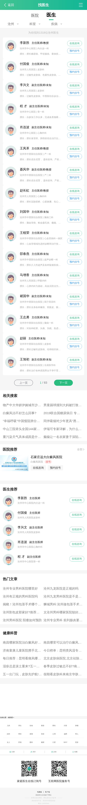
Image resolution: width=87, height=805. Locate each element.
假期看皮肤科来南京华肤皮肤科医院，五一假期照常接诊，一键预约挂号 (64, 674)
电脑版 (39, 792)
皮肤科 (40, 69)
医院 (35, 15)
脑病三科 (48, 217)
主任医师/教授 (34, 42)
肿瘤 (76, 725)
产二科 (47, 175)
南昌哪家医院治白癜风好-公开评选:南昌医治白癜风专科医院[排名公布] (23, 642)
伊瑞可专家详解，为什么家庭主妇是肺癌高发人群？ (64, 429)
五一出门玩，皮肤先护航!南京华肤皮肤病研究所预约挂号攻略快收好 (23, 674)
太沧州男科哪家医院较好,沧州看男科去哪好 (64, 612)
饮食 (31, 725)
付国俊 (22, 512)
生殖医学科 (50, 365)
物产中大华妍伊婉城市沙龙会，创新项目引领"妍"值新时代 (23, 405)
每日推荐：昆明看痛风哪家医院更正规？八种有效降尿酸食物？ (23, 658)
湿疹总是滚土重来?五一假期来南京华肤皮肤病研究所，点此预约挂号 (23, 666)
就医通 (10, 717)
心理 (54, 734)
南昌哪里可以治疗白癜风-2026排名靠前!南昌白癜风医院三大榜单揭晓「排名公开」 (64, 642)
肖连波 (22, 542)
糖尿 (42, 742)
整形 (42, 725)
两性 (54, 725)
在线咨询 (75, 43)
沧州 (11, 24)
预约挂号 (75, 50)
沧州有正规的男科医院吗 (20, 596)
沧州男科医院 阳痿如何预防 (22, 620)
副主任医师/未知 (35, 85)
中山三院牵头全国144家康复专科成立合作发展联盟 (23, 429)
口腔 (54, 742)
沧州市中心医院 (28, 48)
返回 (11, 5)
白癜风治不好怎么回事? (19, 413)
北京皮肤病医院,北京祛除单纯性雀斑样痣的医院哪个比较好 (64, 658)
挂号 (48, 461)
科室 (32, 24)
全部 (79, 449)
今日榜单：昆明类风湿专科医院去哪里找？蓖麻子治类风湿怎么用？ (64, 650)
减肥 (65, 734)
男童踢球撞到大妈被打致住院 (64, 405)
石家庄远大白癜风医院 (46, 457)
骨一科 (40, 112)
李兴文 (22, 527)
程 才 (21, 556)
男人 (76, 734)
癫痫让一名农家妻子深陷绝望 (64, 437)
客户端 (47, 792)
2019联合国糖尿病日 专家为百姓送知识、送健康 (64, 413)
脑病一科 (48, 323)
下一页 (63, 382)
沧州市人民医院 (28, 69)
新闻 (31, 734)
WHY (65, 742)
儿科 (8, 725)
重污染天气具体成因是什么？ (23, 437)
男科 (20, 734)
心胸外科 (42, 133)
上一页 (23, 382)
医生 (51, 15)
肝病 (20, 742)
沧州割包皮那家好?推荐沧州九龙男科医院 (23, 612)
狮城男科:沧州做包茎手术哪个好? (64, 604)
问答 (65, 725)
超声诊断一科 (51, 259)
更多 (76, 742)
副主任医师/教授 (35, 169)
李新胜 (22, 498)
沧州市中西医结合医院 (31, 154)
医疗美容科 (50, 302)
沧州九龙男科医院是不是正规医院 (64, 596)
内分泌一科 (43, 48)
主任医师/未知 (34, 63)
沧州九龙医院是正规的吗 (61, 588)
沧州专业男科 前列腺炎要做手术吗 (64, 620)
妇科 (8, 734)
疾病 (54, 24)
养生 (20, 725)
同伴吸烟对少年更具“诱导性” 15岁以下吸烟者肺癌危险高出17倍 (64, 421)
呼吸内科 (42, 280)
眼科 (31, 742)
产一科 (47, 154)
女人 (8, 742)
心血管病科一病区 (53, 238)
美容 (42, 734)
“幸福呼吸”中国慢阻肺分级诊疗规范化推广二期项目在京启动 (23, 421)
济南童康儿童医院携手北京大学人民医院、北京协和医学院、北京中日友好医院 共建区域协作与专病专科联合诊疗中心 (23, 650)
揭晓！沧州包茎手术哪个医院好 (23, 604)
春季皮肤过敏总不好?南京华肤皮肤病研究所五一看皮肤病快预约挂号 (64, 666)
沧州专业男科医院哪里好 (20, 588)
